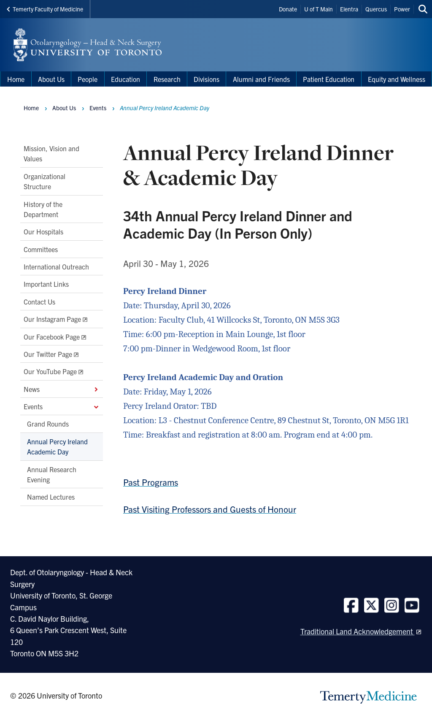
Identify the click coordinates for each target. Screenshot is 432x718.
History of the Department (43, 208)
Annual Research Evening (51, 474)
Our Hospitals (43, 231)
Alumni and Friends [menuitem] (261, 79)
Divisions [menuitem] (206, 79)
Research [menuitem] (167, 79)
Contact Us (39, 301)
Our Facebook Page (52, 336)
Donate (288, 9)
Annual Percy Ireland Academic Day (57, 446)
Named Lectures (51, 496)
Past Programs (150, 481)
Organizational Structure (44, 180)
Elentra (349, 9)
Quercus (376, 9)
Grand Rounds (48, 423)
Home (31, 108)
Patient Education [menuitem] (328, 79)
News (62, 388)
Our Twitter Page (48, 353)
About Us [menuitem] (51, 79)
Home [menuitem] (15, 79)
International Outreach (56, 266)
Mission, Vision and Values (51, 153)
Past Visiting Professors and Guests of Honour (209, 508)
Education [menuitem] (125, 79)
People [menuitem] (87, 79)
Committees (41, 249)
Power (402, 9)
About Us (64, 108)
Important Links (46, 284)
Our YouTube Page (50, 371)
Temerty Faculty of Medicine (45, 9)
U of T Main (318, 9)
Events (62, 406)
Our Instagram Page (52, 319)
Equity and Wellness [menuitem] (396, 79)
